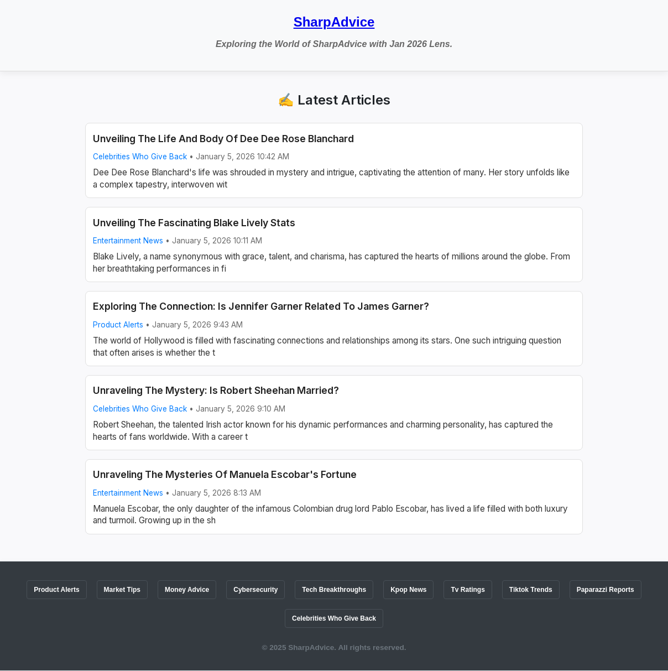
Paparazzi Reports (605, 590)
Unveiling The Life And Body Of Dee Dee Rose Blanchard (223, 138)
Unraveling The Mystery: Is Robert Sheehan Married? (216, 390)
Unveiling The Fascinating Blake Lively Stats (194, 222)
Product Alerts (118, 324)
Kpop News (408, 590)
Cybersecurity (255, 590)
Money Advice (187, 590)
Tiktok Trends (530, 590)
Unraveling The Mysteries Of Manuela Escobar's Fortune (225, 474)
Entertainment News (128, 240)
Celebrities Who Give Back (140, 156)
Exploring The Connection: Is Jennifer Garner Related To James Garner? (261, 306)
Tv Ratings (467, 590)
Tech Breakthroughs (334, 590)
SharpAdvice (334, 21)
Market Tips (122, 590)
